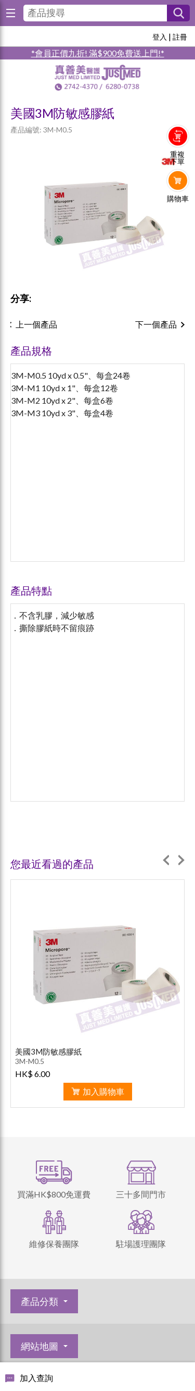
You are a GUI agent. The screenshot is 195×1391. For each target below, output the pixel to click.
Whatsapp (178, 220)
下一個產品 (156, 324)
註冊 (180, 36)
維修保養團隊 (54, 1244)
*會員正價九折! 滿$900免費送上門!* (97, 53)
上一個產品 (36, 324)
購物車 (178, 198)
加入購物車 (103, 1091)
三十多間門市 (141, 1194)
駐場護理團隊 (141, 1244)
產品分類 (39, 1301)
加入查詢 (36, 1378)
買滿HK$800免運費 (53, 1194)
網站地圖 (39, 1346)
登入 (159, 36)
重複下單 (177, 158)
